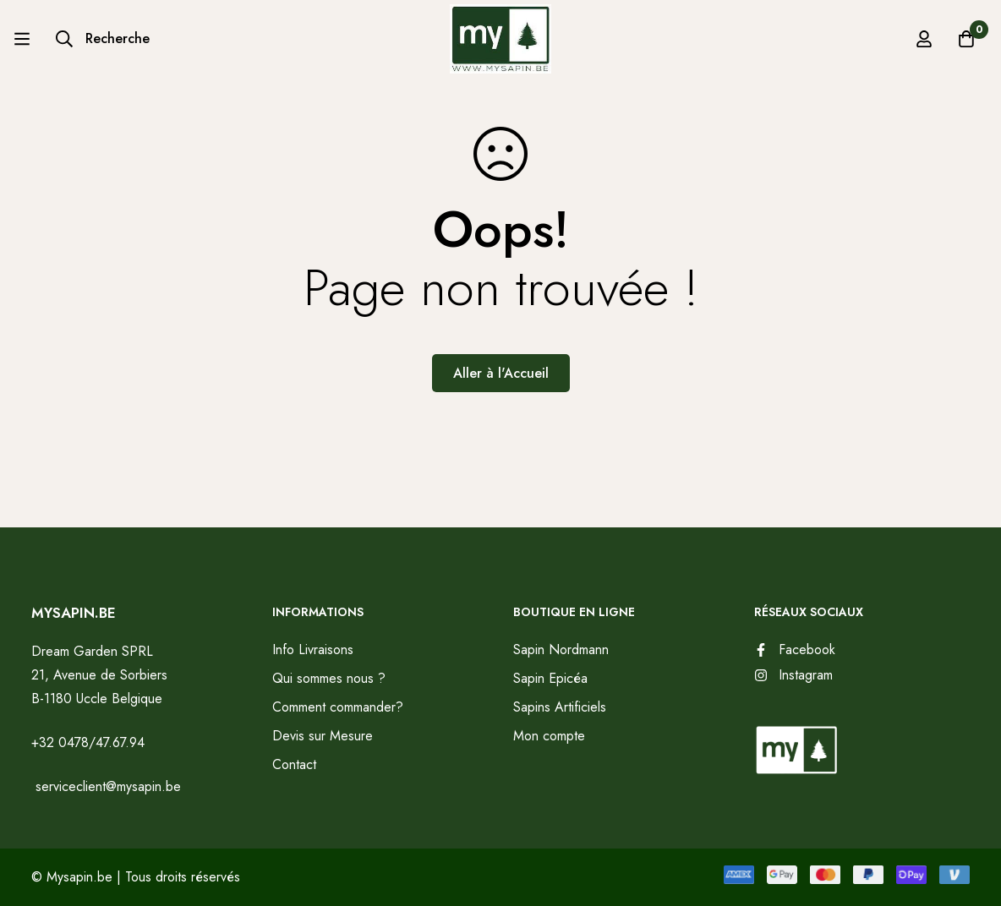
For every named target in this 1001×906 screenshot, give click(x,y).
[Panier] (966, 39)
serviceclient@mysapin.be (106, 786)
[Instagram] (793, 675)
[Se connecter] (924, 39)
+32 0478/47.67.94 (88, 742)
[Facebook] (794, 650)
